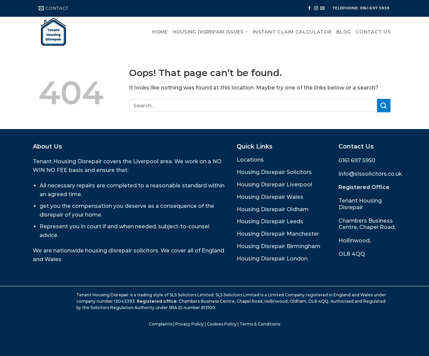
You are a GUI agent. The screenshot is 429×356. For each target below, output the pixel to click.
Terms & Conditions (260, 324)
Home (160, 32)
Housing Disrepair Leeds (270, 221)
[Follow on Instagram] (316, 8)
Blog (343, 32)
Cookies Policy (222, 324)
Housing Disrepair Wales (270, 197)
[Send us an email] (322, 8)
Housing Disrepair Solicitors (274, 172)
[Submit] (383, 105)
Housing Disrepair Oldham (273, 209)
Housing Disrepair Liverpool (274, 184)
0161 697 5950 (357, 160)
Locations (250, 160)
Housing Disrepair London (272, 258)
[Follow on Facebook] (309, 8)
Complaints (160, 324)
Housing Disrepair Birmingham (278, 246)
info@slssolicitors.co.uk (370, 174)
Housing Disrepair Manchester (278, 234)
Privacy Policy (189, 324)
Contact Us (373, 32)
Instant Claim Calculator (292, 32)
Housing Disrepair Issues (210, 31)
